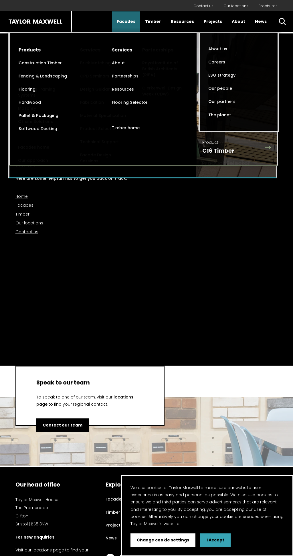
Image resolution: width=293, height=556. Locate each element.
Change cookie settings (163, 540)
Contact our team (62, 425)
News (261, 21)
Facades (126, 21)
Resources (182, 21)
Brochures (268, 5)
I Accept (215, 540)
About (238, 21)
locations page (48, 550)
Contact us (203, 5)
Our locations (235, 5)
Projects (213, 21)
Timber (153, 21)
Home (21, 196)
